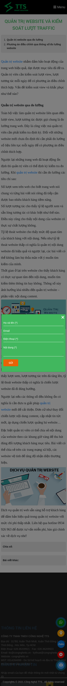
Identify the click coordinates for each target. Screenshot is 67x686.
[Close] (62, 317)
